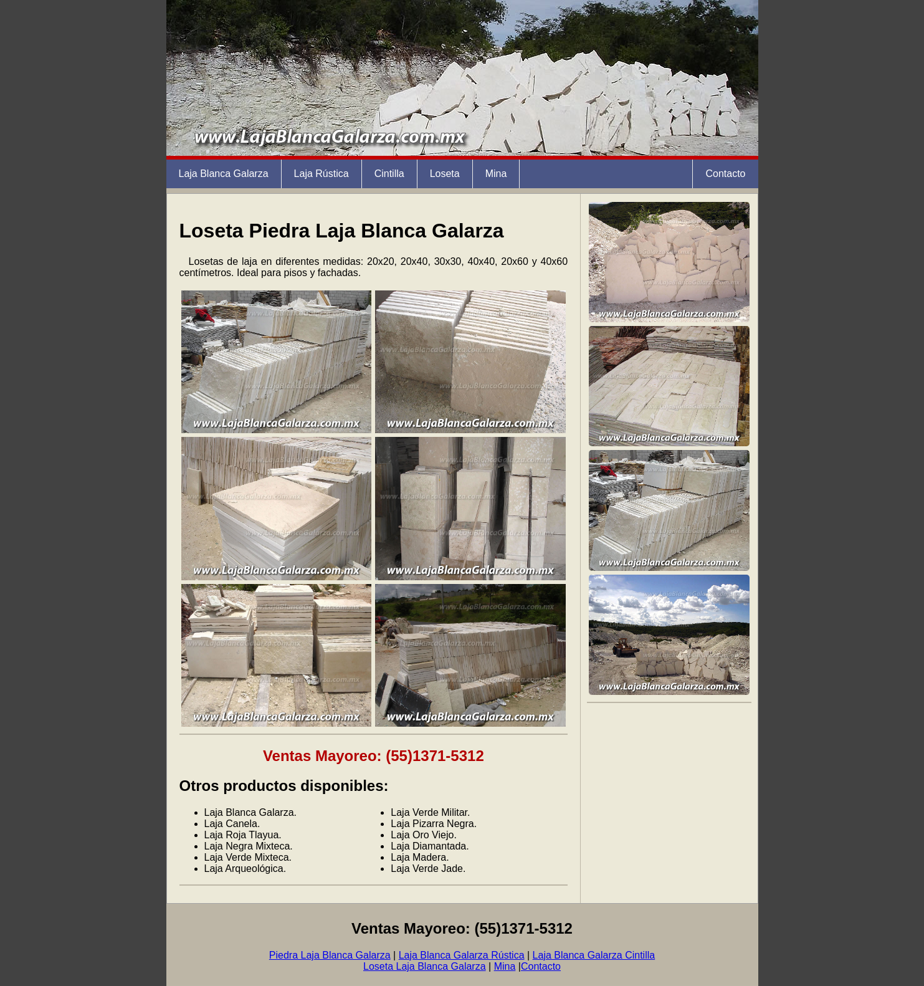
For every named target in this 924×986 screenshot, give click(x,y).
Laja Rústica (321, 173)
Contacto (725, 173)
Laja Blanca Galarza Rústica (462, 955)
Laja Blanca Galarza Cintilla (594, 955)
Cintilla (389, 173)
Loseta (445, 173)
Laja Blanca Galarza (224, 173)
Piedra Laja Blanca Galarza (330, 955)
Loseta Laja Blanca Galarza (424, 966)
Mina (496, 173)
